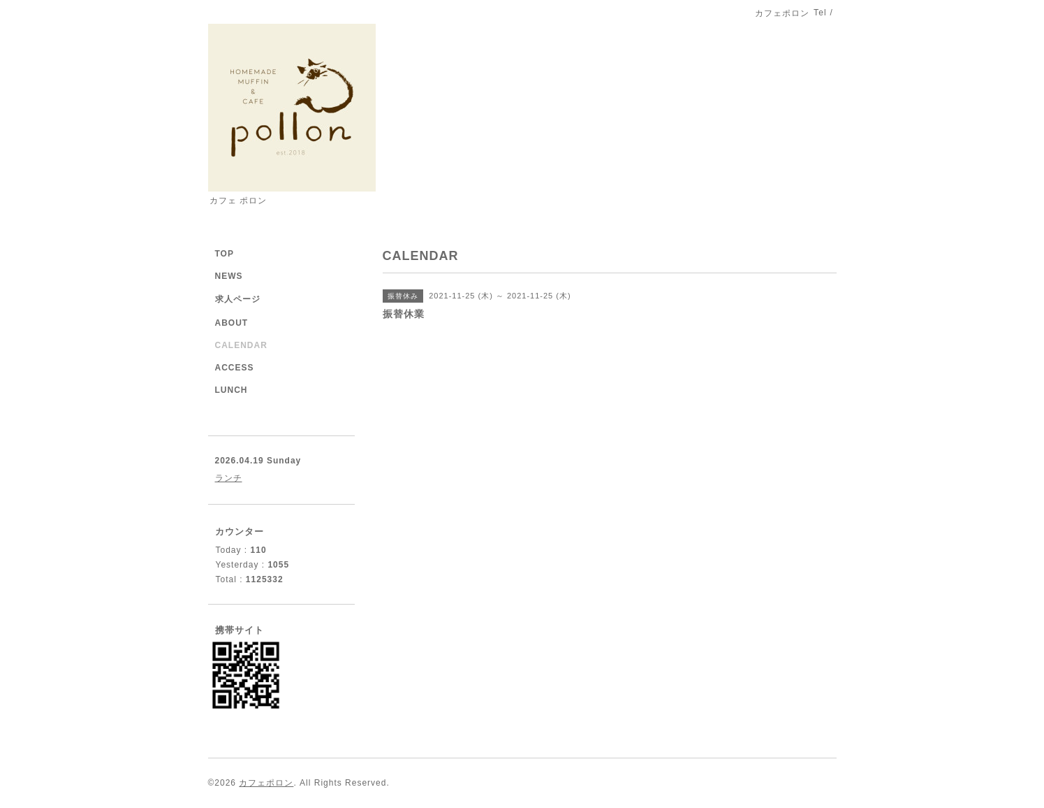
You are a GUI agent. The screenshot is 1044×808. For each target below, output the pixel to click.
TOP (224, 254)
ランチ (228, 478)
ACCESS (234, 368)
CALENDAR (241, 345)
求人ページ (237, 299)
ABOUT (232, 323)
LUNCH (231, 390)
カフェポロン (266, 783)
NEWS (229, 276)
